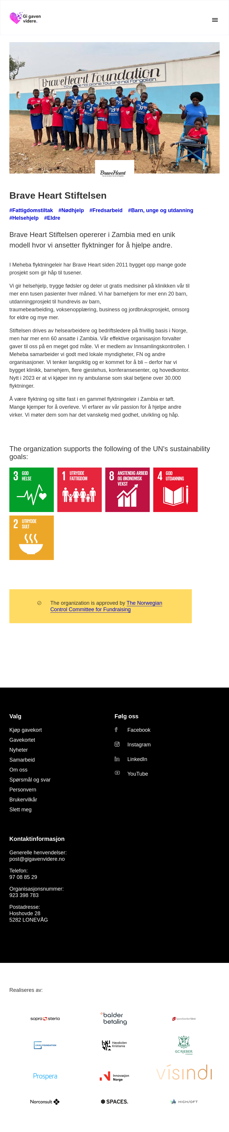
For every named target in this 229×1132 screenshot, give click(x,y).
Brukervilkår (21, 776)
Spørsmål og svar (26, 756)
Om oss (16, 746)
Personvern (21, 766)
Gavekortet (20, 716)
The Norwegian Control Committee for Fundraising (100, 582)
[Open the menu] (215, 20)
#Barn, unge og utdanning (140, 210)
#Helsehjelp (185, 210)
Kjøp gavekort (23, 706)
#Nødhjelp (63, 210)
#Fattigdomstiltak (28, 210)
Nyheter (17, 726)
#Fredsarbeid (94, 210)
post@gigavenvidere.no (33, 835)
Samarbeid (20, 736)
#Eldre (16, 218)
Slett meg (19, 786)
